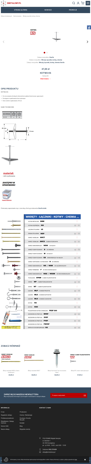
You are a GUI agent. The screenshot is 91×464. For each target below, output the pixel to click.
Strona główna (20, 10)
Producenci (23, 412)
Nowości (48, 10)
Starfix (51, 57)
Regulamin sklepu (6, 415)
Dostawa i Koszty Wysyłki (25, 419)
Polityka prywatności (7, 418)
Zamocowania (17, 16)
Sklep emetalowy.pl (6, 16)
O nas (2, 412)
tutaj (76, 459)
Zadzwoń (49, 449)
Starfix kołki (42, 208)
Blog (21, 426)
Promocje (73, 10)
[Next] (87, 42)
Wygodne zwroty (25, 429)
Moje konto (78, 3)
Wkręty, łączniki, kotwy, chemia (31, 16)
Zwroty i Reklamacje (26, 415)
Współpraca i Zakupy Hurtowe (7, 422)
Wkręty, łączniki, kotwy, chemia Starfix (51, 62)
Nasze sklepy (5, 429)
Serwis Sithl (4, 426)
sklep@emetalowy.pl (48, 452)
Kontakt (22, 423)
